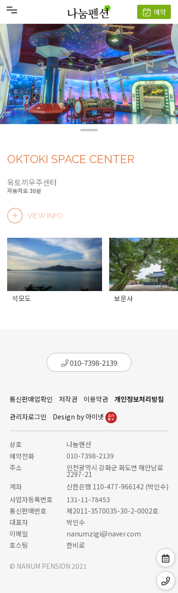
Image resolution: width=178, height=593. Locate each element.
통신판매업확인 (31, 399)
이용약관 (96, 399)
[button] (89, 130)
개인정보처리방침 (139, 399)
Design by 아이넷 (85, 416)
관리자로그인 (28, 416)
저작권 (68, 399)
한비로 (75, 545)
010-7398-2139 (89, 363)
